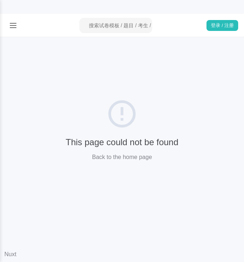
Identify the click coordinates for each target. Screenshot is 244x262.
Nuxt (10, 254)
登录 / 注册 (222, 25)
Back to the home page (122, 157)
